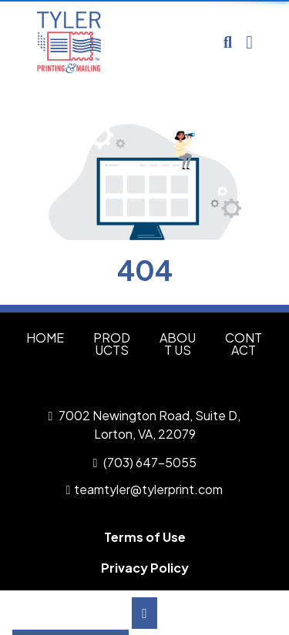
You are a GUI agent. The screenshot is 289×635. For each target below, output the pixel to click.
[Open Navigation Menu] (249, 42)
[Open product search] (228, 42)
